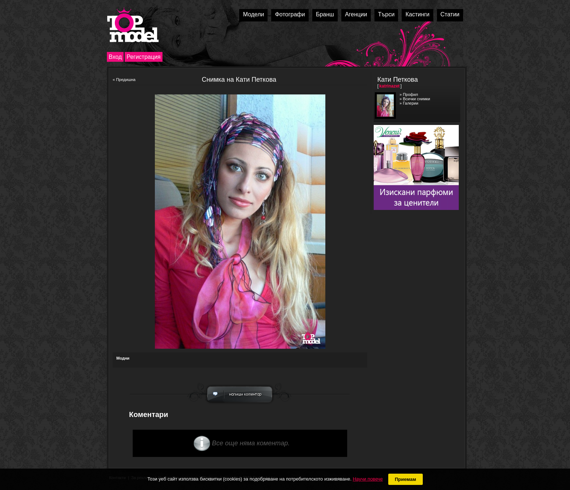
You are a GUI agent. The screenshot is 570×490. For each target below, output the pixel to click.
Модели (253, 14)
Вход (115, 57)
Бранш (325, 14)
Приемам (405, 479)
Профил (410, 94)
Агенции (356, 14)
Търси (386, 14)
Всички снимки (416, 99)
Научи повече (367, 479)
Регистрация (144, 57)
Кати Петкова (397, 79)
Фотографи (290, 14)
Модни (122, 358)
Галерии (410, 103)
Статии (450, 14)
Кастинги (417, 14)
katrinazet (389, 86)
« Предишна (124, 79)
